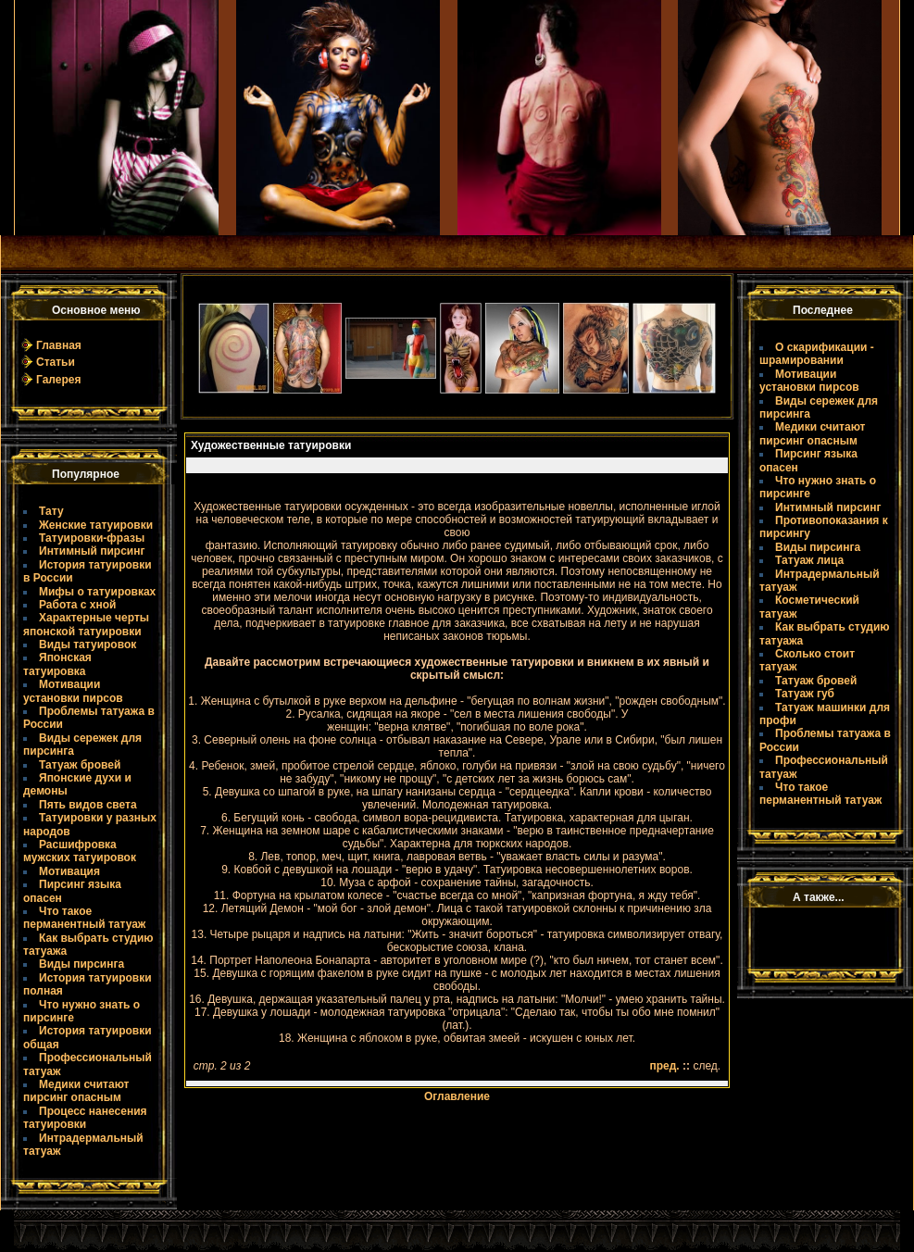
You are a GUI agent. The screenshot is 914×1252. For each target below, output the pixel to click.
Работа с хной (77, 604)
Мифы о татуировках (97, 591)
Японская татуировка (57, 664)
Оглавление (457, 1096)
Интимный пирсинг (91, 551)
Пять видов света (88, 804)
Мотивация (69, 871)
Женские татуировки (96, 525)
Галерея (58, 379)
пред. (665, 1065)
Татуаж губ (804, 693)
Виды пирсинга (81, 964)
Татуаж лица (809, 560)
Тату (51, 511)
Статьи (55, 362)
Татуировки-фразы (91, 538)
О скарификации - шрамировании (816, 354)
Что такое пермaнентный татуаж (84, 918)
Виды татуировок (87, 644)
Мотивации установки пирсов (73, 691)
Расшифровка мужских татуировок (79, 851)
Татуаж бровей (79, 764)
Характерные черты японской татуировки (86, 624)
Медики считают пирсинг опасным (76, 1091)
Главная (58, 345)
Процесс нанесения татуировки (85, 1118)
